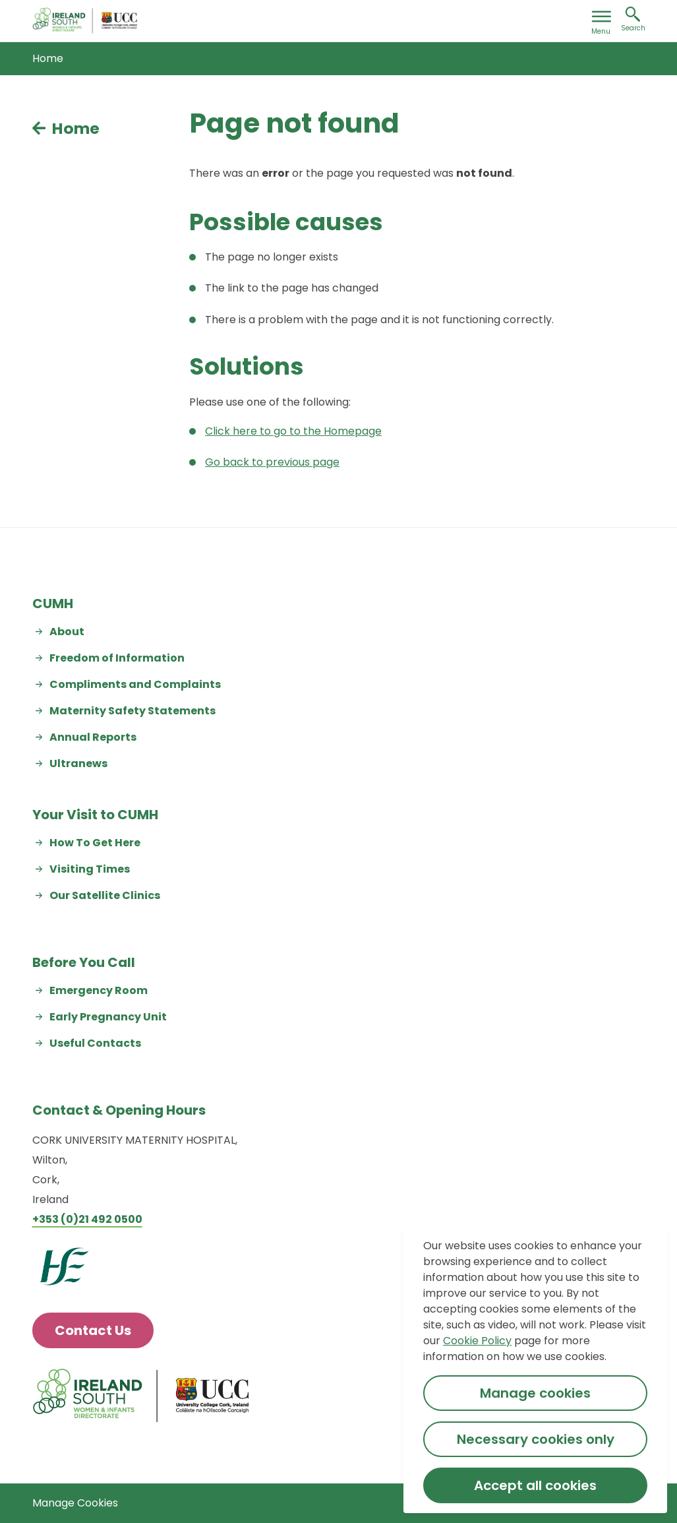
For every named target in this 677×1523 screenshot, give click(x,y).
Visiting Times (89, 869)
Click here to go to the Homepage (293, 431)
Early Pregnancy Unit (108, 1016)
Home (47, 58)
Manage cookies (535, 1393)
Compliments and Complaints (135, 684)
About (66, 631)
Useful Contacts (95, 1043)
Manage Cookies (75, 1502)
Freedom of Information (117, 658)
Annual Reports (92, 737)
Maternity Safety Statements (132, 710)
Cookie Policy (477, 1340)
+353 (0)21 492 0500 (87, 1219)
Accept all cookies (535, 1485)
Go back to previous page (272, 462)
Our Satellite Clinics (104, 895)
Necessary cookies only (535, 1439)
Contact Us (93, 1330)
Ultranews (78, 763)
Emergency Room (98, 990)
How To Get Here (94, 842)
